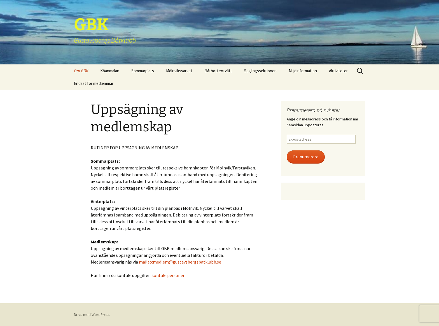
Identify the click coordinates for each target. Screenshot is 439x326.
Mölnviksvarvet (179, 70)
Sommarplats (142, 70)
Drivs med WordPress (92, 314)
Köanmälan (109, 70)
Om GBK (81, 70)
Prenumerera (305, 156)
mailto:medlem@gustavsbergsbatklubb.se (180, 262)
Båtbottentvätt (218, 70)
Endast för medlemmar (93, 83)
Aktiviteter (338, 70)
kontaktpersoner (168, 275)
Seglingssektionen (260, 70)
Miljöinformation (303, 70)
